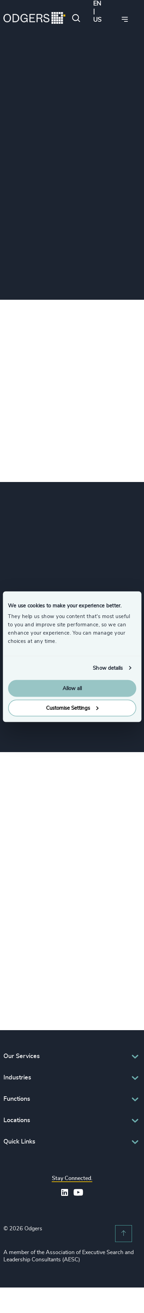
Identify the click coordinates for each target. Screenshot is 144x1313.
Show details (108, 667)
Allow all (72, 688)
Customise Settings (72, 707)
